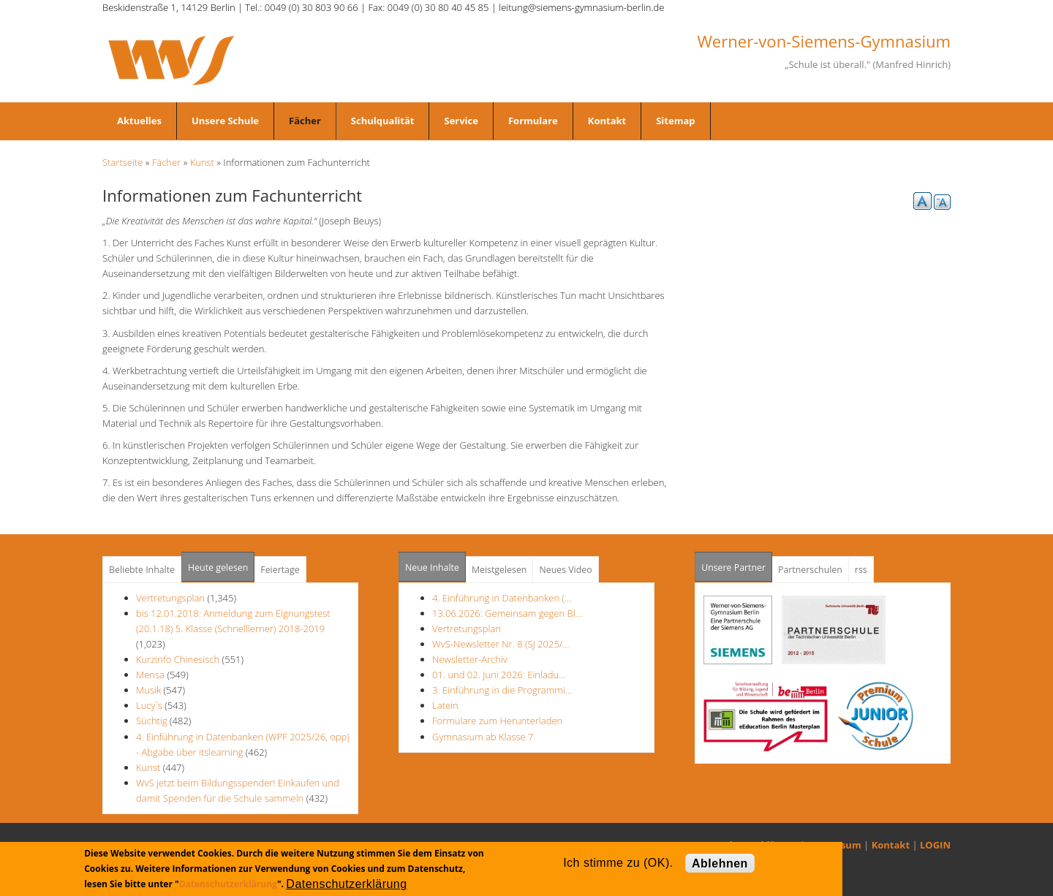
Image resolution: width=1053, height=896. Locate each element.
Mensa (150, 674)
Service (461, 120)
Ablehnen (720, 863)
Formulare (533, 120)
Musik (148, 689)
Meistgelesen (499, 569)
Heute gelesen (218, 567)
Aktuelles (139, 120)
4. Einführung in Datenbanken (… (501, 597)
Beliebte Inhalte (142, 569)
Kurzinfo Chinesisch (177, 659)
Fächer (305, 120)
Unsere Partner (736, 563)
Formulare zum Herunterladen (497, 720)
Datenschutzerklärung (228, 884)
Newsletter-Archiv (469, 659)
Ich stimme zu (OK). (618, 863)
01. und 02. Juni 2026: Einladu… (498, 674)
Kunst (202, 162)
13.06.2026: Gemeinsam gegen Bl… (507, 613)
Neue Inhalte (432, 567)
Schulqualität (383, 120)
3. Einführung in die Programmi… (502, 689)
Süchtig (153, 720)
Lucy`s (149, 705)
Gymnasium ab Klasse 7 (482, 736)
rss (861, 569)
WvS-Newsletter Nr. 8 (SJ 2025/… (501, 643)
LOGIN (935, 844)
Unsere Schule (225, 120)
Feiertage (279, 569)
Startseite (122, 162)
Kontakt (607, 120)
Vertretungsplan (170, 597)
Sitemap (675, 120)
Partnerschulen (810, 569)
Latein (445, 705)
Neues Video (565, 569)
